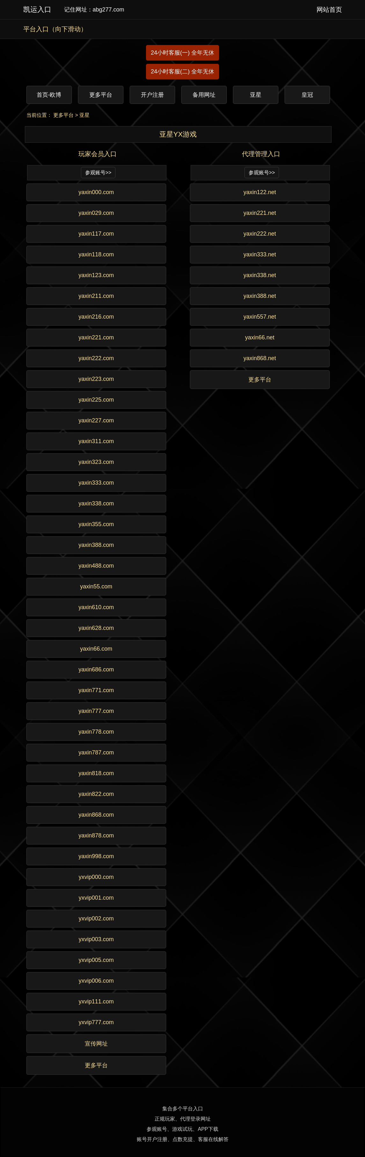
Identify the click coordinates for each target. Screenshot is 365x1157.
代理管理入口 (261, 153)
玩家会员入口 (97, 153)
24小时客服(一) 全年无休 (182, 52)
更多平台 (63, 115)
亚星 (84, 115)
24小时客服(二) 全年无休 (182, 71)
